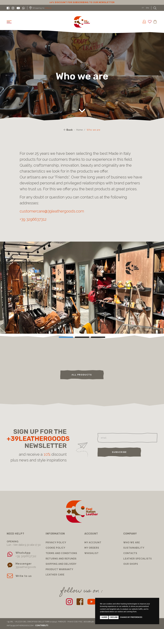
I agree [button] (104, 617)
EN (147, 8)
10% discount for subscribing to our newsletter (82, 2)
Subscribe (119, 452)
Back (68, 130)
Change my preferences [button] (131, 617)
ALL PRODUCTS (82, 374)
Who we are (93, 130)
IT (143, 8)
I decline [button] (114, 617)
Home (79, 130)
